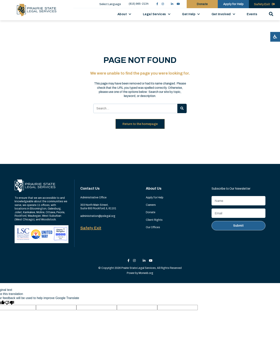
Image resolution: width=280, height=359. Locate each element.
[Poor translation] (9, 302)
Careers (151, 204)
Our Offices (153, 227)
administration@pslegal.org (97, 216)
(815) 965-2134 (139, 3)
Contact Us (90, 188)
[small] (157, 4)
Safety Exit (90, 228)
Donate (150, 212)
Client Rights (154, 219)
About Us (153, 188)
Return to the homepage (140, 124)
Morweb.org (146, 273)
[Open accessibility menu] (275, 37)
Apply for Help (154, 197)
